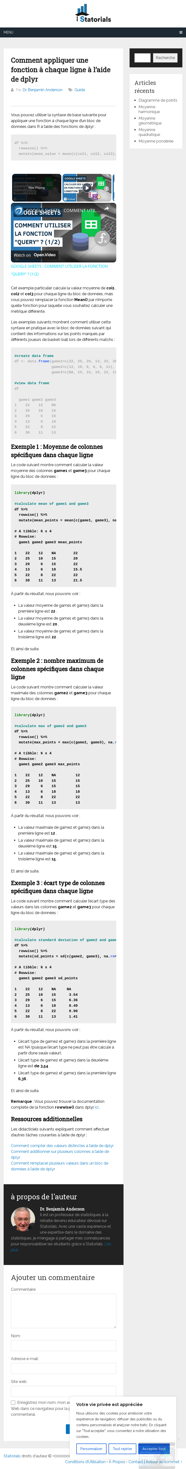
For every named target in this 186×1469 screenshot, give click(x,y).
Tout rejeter (122, 1449)
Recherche (165, 57)
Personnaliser (91, 1449)
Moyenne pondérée (156, 141)
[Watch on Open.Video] (34, 255)
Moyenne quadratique (149, 132)
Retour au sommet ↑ (164, 1462)
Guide (80, 90)
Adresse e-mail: (25, 1358)
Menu (8, 32)
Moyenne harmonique (149, 109)
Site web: (19, 1381)
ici (97, 1107)
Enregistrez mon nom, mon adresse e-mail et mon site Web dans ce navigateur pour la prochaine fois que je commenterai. (62, 1408)
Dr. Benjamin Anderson (42, 90)
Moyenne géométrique (150, 120)
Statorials (12, 1456)
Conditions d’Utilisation (85, 1462)
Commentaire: (23, 1289)
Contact (136, 1462)
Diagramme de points (158, 100)
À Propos (117, 1462)
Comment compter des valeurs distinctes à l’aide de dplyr (62, 1145)
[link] (18, 210)
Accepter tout (154, 1449)
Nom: (16, 1336)
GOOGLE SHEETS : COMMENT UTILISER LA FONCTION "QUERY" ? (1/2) (63, 210)
